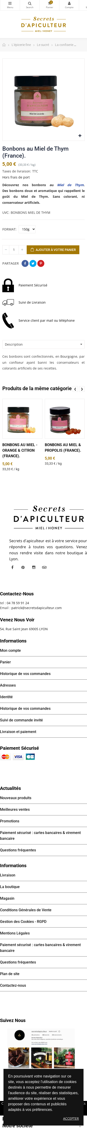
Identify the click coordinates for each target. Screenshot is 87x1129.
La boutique (10, 887)
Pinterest (40, 263)
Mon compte (69, 3)
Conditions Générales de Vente (26, 910)
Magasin (7, 898)
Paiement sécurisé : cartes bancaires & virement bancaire (40, 836)
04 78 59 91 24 (18, 603)
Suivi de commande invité (21, 720)
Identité (6, 697)
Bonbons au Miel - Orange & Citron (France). (19, 450)
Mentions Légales (15, 933)
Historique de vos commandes (25, 674)
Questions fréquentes (18, 850)
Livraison (7, 875)
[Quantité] (14, 249)
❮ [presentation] (75, 389)
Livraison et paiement (18, 732)
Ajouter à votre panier (53, 250)
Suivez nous (13, 1020)
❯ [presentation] (82, 389)
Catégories (10, 3)
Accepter (71, 1118)
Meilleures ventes (15, 809)
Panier (5, 662)
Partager (25, 263)
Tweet (32, 263)
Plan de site (9, 974)
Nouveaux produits (15, 798)
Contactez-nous (13, 985)
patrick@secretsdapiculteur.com (36, 608)
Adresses (8, 685)
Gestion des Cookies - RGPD (23, 921)
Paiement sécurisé (19, 748)
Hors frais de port (16, 177)
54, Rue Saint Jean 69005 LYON (24, 629)
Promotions (9, 821)
